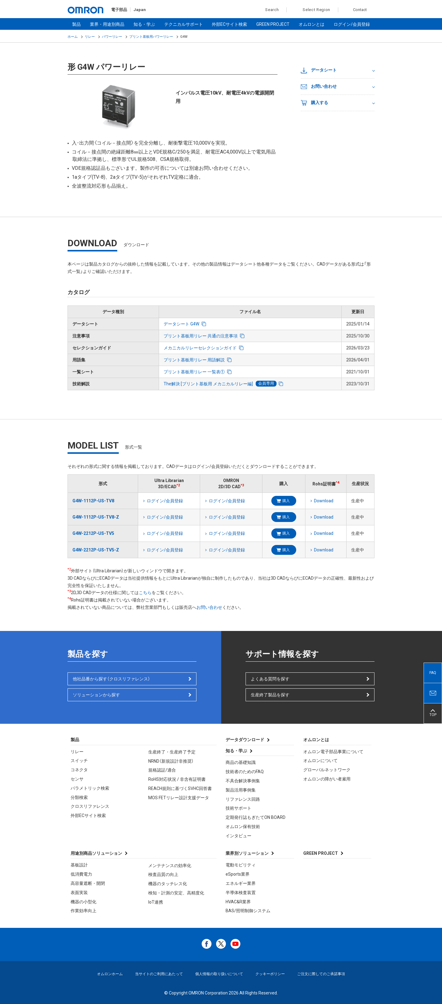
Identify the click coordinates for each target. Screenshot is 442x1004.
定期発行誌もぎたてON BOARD (255, 817)
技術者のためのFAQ (245, 771)
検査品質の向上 (163, 874)
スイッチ (79, 760)
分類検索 (79, 797)
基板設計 (79, 864)
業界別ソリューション (247, 853)
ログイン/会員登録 (352, 24)
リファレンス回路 (243, 799)
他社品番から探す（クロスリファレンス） (111, 678)
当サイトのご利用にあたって (159, 974)
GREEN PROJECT (272, 24)
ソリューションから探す (96, 694)
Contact (360, 9)
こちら (145, 592)
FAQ (432, 673)
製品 (76, 24)
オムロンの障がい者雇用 (327, 778)
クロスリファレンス (90, 806)
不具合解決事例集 (243, 780)
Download (323, 500)
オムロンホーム (110, 974)
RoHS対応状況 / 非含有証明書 (177, 779)
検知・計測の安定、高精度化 (176, 892)
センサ (77, 778)
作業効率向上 (83, 910)
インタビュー (238, 835)
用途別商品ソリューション (96, 853)
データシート (319, 70)
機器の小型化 (83, 901)
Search (269, 9)
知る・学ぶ (144, 24)
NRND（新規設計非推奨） (171, 761)
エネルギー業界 (241, 883)
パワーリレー (112, 37)
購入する (314, 103)
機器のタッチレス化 (167, 883)
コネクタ (79, 769)
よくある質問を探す (270, 678)
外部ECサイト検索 (229, 24)
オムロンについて (320, 760)
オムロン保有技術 (243, 826)
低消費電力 (81, 874)
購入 (286, 501)
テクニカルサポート (183, 24)
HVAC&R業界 (238, 901)
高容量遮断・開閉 (88, 883)
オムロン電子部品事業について (333, 751)
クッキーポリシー (270, 974)
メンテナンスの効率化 (169, 865)
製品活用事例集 (241, 790)
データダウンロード (245, 739)
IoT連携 (155, 902)
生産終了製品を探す (270, 694)
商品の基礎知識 (241, 762)
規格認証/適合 (162, 770)
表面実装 (79, 892)
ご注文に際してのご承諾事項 (321, 974)
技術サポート (238, 808)
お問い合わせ (319, 86)
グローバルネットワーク (327, 769)
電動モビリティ (241, 864)
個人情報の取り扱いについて (219, 974)
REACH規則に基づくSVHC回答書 (180, 788)
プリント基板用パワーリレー (151, 37)
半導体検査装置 (241, 892)
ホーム (73, 37)
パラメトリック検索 (90, 788)
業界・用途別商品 (107, 24)
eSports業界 (238, 874)
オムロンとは (311, 24)
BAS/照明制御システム (248, 910)
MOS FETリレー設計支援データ (178, 797)
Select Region (316, 9)
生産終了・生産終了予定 (172, 751)
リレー (90, 37)
